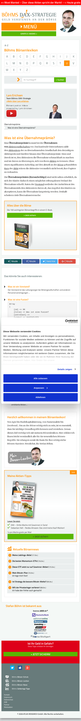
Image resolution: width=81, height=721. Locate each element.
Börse (60, 164)
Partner (6, 704)
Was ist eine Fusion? (18, 299)
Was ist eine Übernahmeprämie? (21, 127)
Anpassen (41, 387)
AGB (5, 702)
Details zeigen (64, 369)
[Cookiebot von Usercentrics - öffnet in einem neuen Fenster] (65, 321)
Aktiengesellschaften (19, 146)
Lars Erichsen (14, 95)
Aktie (15, 168)
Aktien (53, 161)
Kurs (6, 168)
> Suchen (60, 79)
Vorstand (39, 184)
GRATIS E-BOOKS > (29, 33)
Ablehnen (40, 397)
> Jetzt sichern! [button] (40, 654)
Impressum (8, 697)
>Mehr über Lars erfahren (17, 101)
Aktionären (14, 150)
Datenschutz (8, 699)
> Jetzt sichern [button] (40, 536)
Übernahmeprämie (12, 124)
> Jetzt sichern (30, 215)
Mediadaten (8, 707)
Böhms (20, 676)
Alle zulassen (40, 378)
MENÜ (29, 26)
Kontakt (7, 694)
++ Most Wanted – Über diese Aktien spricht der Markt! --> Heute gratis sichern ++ (40, 4)
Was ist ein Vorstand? (19, 286)
